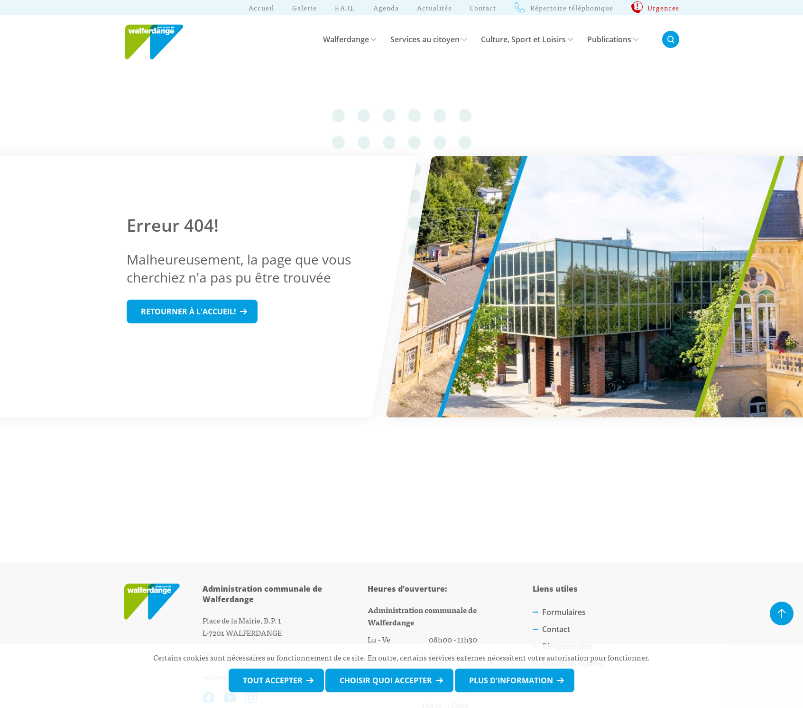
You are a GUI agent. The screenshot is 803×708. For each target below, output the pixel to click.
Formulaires (564, 612)
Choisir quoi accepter (386, 680)
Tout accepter (273, 680)
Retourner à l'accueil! (188, 311)
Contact (556, 629)
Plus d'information (511, 680)
